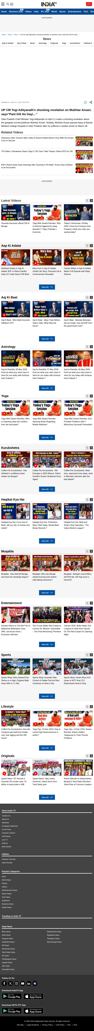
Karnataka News (8, 969)
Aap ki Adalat (7, 43)
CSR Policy (60, 1025)
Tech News (6, 897)
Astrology (43, 43)
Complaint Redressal (10, 826)
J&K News (6, 966)
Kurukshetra (10, 447)
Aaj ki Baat (21, 43)
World (54, 12)
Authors (5, 843)
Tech (86, 12)
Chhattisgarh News (9, 959)
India (36, 12)
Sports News (7, 894)
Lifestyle (7, 706)
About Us (5, 819)
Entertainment (74, 12)
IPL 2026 (45, 12)
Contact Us (6, 816)
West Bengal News (54, 942)
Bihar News (6, 932)
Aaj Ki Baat (9, 297)
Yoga (64, 43)
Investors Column (8, 833)
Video (10, 35)
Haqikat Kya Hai (12, 499)
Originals (54, 43)
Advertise (5, 823)
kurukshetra (75, 43)
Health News (7, 907)
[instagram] (16, 983)
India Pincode (7, 863)
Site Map (20, 1025)
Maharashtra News (54, 932)
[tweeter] (10, 983)
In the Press (6, 829)
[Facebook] (4, 983)
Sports (62, 12)
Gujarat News (7, 962)
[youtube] (22, 983)
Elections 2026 (16, 12)
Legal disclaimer (33, 1025)
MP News (5, 945)
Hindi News (6, 836)
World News (6, 880)
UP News (5, 956)
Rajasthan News (53, 935)
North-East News (8, 949)
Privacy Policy (47, 1025)
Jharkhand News (8, 942)
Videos (28, 12)
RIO (69, 1025)
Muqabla (7, 551)
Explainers (6, 901)
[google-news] (34, 983)
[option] (15, 216)
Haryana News (7, 938)
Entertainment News (9, 890)
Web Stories (6, 847)
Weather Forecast (8, 859)
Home (4, 12)
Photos (4, 883)
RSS (75, 1025)
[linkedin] (28, 983)
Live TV (5, 840)
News (4, 35)
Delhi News (6, 935)
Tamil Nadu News (8, 952)
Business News (8, 904)
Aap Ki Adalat (11, 245)
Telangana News (53, 938)
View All (46, 287)
